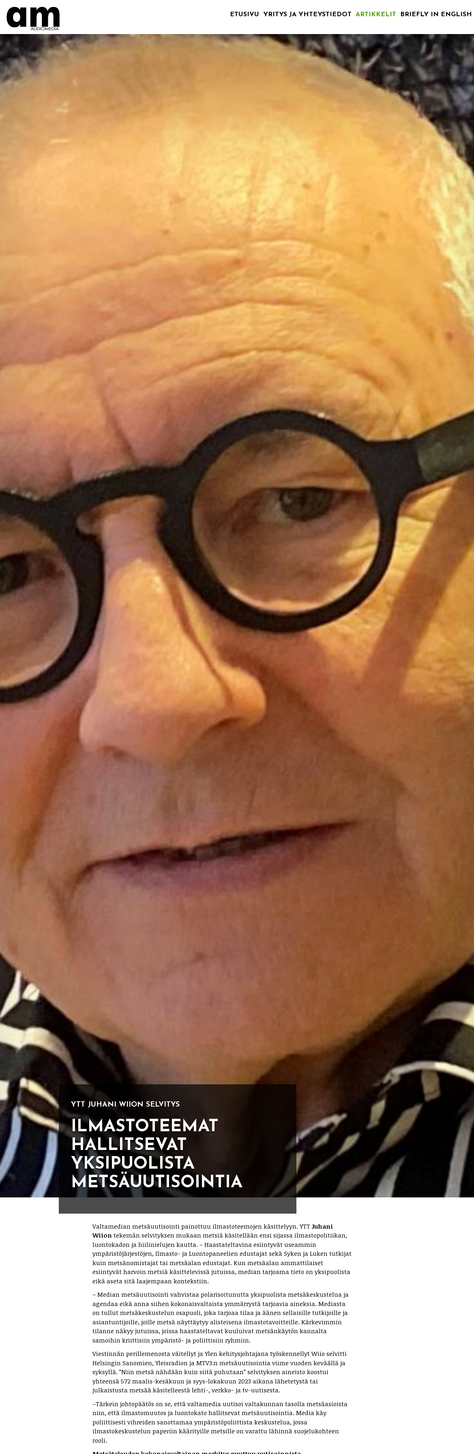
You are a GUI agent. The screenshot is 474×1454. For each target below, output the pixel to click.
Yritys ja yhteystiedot (307, 14)
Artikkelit (376, 14)
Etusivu (244, 14)
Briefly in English (436, 14)
